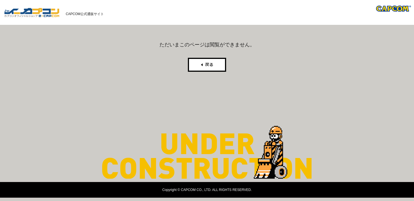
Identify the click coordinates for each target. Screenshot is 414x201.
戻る (207, 65)
